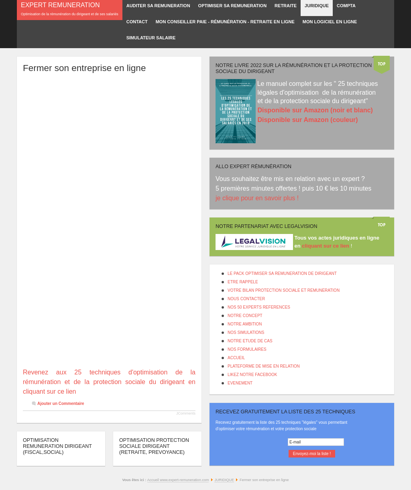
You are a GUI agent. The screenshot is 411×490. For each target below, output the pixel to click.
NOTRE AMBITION (245, 324)
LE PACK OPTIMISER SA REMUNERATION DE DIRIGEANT (282, 273)
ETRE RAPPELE (243, 282)
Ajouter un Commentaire (60, 403)
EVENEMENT (240, 383)
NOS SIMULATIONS (246, 332)
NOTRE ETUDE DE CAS (250, 341)
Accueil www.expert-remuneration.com (178, 480)
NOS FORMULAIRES (247, 349)
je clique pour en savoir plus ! (258, 198)
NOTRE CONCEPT (245, 315)
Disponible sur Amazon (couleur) (307, 119)
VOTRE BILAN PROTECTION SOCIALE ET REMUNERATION (284, 290)
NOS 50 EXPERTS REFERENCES (259, 307)
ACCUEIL (236, 358)
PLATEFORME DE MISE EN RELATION (264, 366)
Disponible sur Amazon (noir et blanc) (314, 110)
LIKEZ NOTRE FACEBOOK (252, 374)
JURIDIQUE (224, 480)
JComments (185, 413)
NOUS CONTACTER (246, 299)
